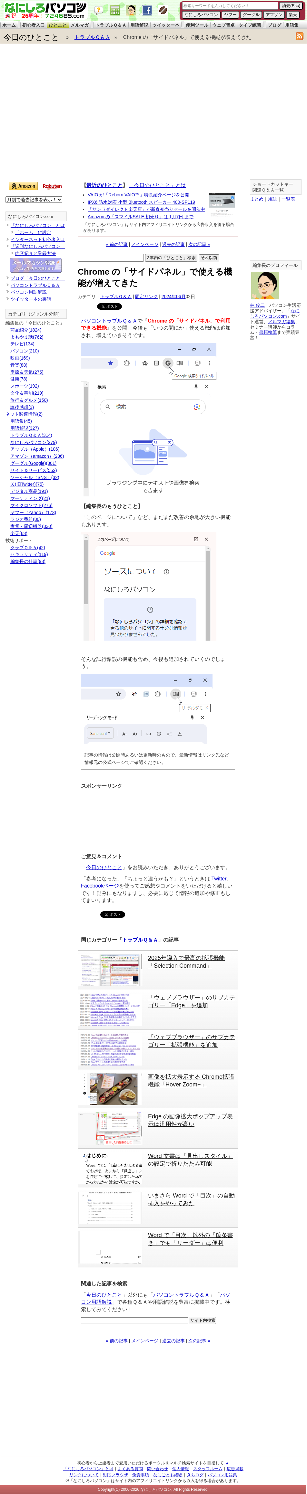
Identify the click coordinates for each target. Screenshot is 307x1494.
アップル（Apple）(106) (35, 449)
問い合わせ (157, 1468)
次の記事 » (199, 244)
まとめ (256, 199)
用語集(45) (21, 421)
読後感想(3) (22, 407)
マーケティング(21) (30, 498)
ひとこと (58, 25)
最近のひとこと (104, 185)
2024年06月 (174, 296)
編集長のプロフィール (275, 265)
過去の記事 (173, 244)
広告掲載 (235, 1468)
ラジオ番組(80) (25, 519)
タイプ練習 (250, 25)
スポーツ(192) (24, 386)
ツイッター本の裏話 (31, 299)
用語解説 (139, 25)
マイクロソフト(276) (31, 505)
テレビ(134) (22, 343)
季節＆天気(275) (27, 372)
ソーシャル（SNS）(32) (34, 477)
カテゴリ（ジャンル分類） (35, 314)
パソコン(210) (24, 350)
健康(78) (18, 378)
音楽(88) (18, 365)
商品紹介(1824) (25, 330)
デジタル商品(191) (29, 491)
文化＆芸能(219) (27, 393)
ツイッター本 (165, 25)
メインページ (144, 244)
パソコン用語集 (222, 1474)
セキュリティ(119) (29, 554)
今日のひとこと (31, 37)
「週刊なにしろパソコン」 (38, 246)
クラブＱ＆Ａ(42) (27, 547)
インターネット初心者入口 (38, 239)
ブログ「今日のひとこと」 (38, 278)
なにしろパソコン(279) (33, 442)
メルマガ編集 (281, 321)
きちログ (195, 1474)
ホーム (9, 25)
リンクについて (84, 1474)
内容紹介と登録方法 (35, 253)
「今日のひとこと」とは (157, 185)
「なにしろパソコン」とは (38, 225)
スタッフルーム (208, 1468)
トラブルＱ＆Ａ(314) (31, 435)
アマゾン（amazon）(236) (37, 456)
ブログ (274, 25)
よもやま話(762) (27, 337)
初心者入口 (33, 25)
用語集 (292, 25)
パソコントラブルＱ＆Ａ (109, 321)
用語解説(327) (24, 428)
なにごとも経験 (168, 1474)
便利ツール (197, 25)
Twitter (218, 878)
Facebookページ (100, 885)
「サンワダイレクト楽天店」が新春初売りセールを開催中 (146, 209)
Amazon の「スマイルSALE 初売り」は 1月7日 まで (140, 216)
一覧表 (288, 199)
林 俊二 (257, 305)
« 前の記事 (117, 244)
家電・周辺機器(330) (31, 526)
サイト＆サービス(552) (33, 470)
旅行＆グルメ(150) (29, 400)
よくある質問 (130, 1468)
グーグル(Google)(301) (33, 463)
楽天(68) (18, 533)
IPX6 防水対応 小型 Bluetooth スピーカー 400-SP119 (141, 202)
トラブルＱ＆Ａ (110, 25)
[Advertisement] (64, 113)
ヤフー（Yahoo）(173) (33, 512)
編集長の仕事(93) (27, 561)
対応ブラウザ (115, 1474)
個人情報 (180, 1468)
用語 (272, 199)
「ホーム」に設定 (33, 232)
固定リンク (146, 296)
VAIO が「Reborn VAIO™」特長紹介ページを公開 (138, 194)
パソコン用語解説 (29, 292)
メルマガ (80, 25)
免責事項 (140, 1474)
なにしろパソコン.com (30, 216)
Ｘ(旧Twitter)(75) (27, 484)
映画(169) (20, 358)
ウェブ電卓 (223, 25)
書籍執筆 (268, 332)
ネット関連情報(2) (24, 414)
